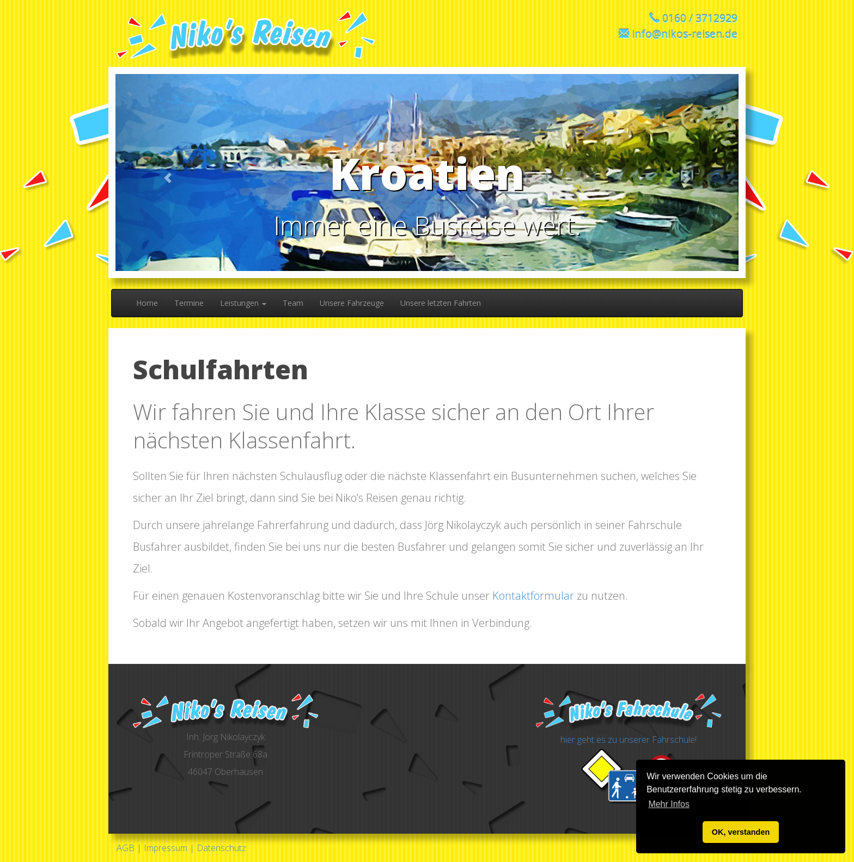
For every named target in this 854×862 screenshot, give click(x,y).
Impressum (165, 848)
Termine (189, 303)
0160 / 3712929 (699, 18)
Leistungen (243, 303)
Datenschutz (221, 848)
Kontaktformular (533, 595)
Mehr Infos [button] (669, 804)
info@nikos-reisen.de (684, 34)
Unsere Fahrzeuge (352, 303)
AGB (126, 848)
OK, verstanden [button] (741, 832)
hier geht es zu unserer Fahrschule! (628, 740)
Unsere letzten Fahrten (440, 303)
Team (293, 303)
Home (147, 303)
